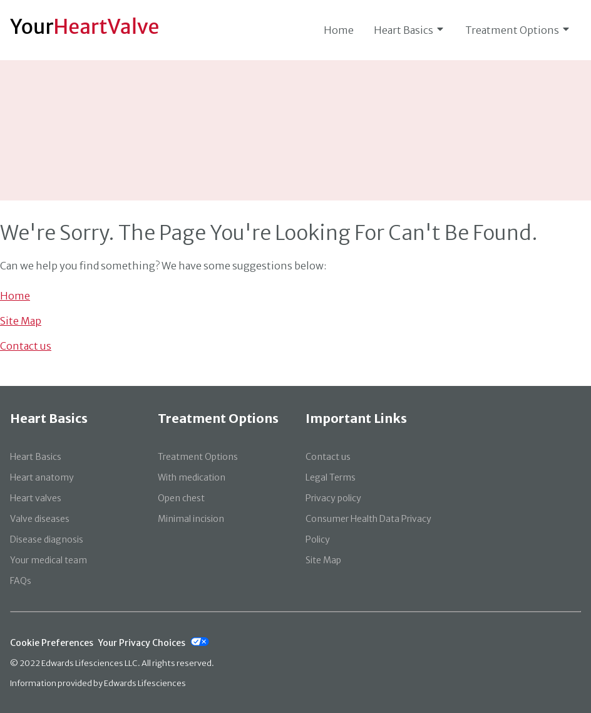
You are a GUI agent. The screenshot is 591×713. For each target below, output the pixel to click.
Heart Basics (409, 30)
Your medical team (48, 560)
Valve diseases (39, 518)
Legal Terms (331, 477)
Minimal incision (191, 518)
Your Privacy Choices (141, 642)
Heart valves (35, 498)
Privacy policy (333, 498)
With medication (191, 477)
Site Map (20, 321)
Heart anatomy (42, 477)
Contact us (25, 346)
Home (339, 30)
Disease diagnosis (46, 539)
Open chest (181, 498)
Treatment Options (518, 30)
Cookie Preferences (51, 642)
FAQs (20, 580)
